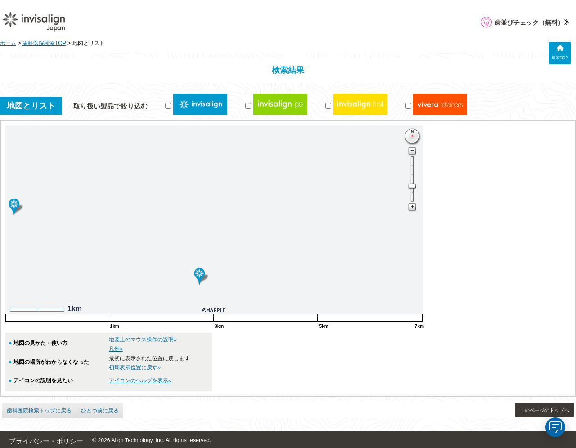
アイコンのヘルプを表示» (140, 380)
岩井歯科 (448, 271)
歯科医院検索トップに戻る (39, 410)
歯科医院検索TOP (44, 43)
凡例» (116, 349)
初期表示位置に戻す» (135, 367)
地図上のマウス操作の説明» (143, 339)
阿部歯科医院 (454, 231)
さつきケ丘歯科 (458, 164)
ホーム (8, 43)
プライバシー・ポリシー (46, 441)
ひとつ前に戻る (100, 410)
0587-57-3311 (451, 293)
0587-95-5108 (451, 194)
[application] (555, 427)
